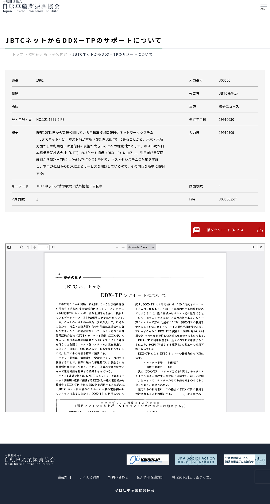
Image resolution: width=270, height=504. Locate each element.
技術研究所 (37, 62)
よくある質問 (89, 477)
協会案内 (64, 477)
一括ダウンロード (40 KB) (223, 238)
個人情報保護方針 (150, 477)
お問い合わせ (118, 477)
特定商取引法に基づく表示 (192, 477)
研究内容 (60, 62)
